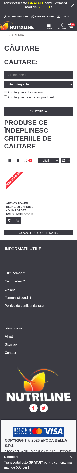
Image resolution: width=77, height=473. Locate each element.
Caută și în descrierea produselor (30, 97)
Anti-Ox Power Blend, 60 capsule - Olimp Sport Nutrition (19, 208)
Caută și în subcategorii (23, 92)
